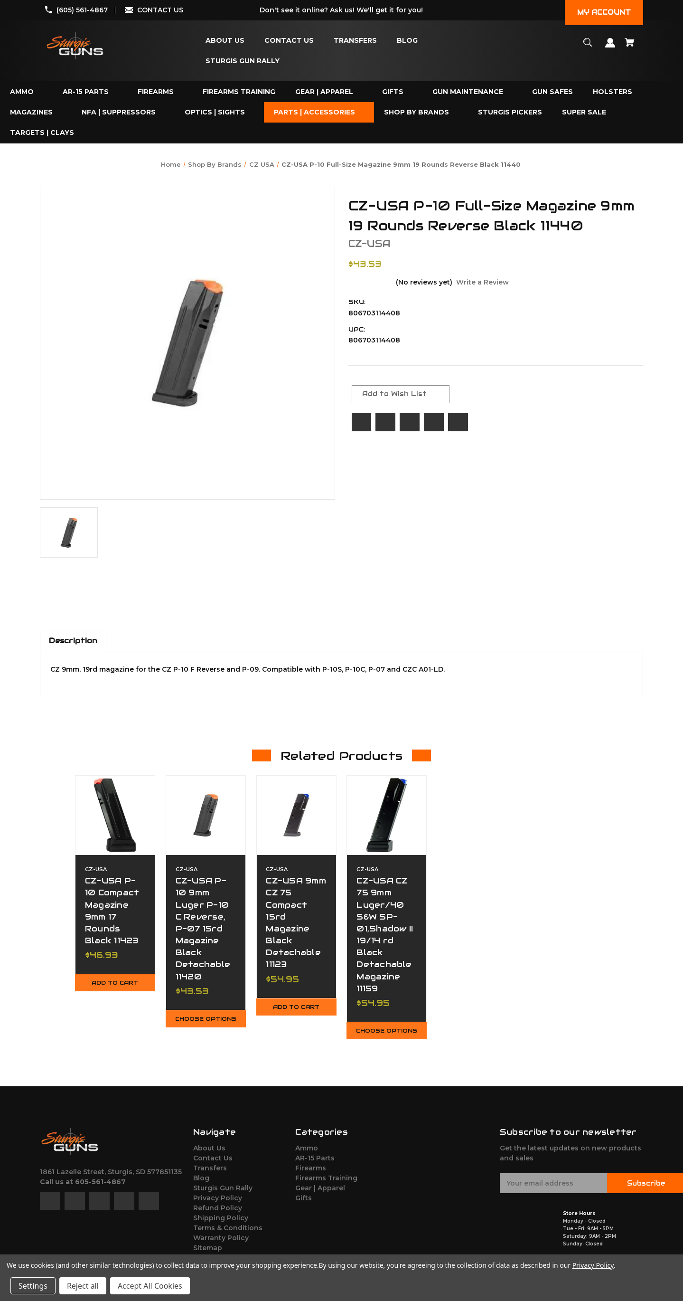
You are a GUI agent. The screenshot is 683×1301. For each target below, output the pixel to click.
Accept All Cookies (150, 1286)
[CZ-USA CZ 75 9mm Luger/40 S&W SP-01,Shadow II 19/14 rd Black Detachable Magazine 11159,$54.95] (386, 815)
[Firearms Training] (239, 92)
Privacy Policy (217, 1204)
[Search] (587, 47)
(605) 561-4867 (82, 10)
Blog (201, 1184)
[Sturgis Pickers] (510, 112)
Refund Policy (217, 1214)
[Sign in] (610, 47)
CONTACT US (160, 10)
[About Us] (225, 40)
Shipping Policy (220, 1224)
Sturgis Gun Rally (223, 1194)
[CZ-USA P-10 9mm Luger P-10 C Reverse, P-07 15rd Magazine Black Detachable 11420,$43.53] (205, 815)
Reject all (83, 1286)
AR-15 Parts (315, 1164)
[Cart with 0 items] (629, 47)
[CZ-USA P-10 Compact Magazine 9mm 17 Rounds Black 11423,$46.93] (115, 815)
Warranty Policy (221, 1244)
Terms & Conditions (227, 1234)
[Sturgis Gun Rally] (243, 61)
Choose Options (205, 1022)
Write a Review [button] (482, 282)
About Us (209, 1154)
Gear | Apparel (320, 1194)
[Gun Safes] (552, 92)
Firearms (310, 1174)
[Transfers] (355, 40)
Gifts (303, 1204)
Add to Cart (115, 983)
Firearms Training (326, 1184)
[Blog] (407, 40)
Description (73, 640)
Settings (33, 1286)
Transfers (210, 1174)
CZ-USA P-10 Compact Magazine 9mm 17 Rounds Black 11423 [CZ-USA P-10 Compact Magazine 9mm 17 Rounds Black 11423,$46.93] (112, 910)
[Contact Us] (289, 40)
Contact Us (213, 1164)
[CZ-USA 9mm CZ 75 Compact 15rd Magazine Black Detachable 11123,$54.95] (296, 815)
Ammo (306, 1154)
